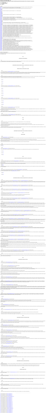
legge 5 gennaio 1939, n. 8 (20, 169)
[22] (3, 296)
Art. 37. (2, 213)
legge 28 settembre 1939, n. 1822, (11, 293)
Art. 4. (2, 79)
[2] (0, 394)
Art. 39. (2, 225)
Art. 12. (2, 95)
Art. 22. (2, 147)
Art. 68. (2, 380)
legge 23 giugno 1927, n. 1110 (6, 148)
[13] (0, 404)
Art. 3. (2, 75)
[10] (0, 401)
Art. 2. (2, 70)
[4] (20, 86)
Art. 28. (2, 172)
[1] (0, 393)
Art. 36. (2, 209)
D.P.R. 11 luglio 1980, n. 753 (9, 393)
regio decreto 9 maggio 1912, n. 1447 (11, 71)
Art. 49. (2, 283)
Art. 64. (2, 362)
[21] (0, 411)
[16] (3, 154)
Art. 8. (2, 88)
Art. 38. (2, 217)
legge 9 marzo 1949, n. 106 (12, 378)
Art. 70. (2, 387)
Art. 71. (2, 390)
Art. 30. (2, 179)
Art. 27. (2, 168)
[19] (3, 172)
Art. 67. (2, 377)
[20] (3, 174)
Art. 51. (2, 292)
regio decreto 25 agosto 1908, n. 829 (24, 180)
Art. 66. (2, 374)
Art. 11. (2, 93)
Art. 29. (2, 174)
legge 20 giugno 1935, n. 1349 (9, 341)
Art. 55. (2, 308)
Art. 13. (2, 97)
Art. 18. (2, 113)
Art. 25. (2, 154)
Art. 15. (2, 102)
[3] (0, 395)
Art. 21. (2, 143)
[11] (3, 102)
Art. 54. (2, 303)
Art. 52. (2, 296)
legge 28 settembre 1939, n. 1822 (11, 265)
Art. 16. (2, 104)
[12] (3, 104)
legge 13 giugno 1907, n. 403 (15, 180)
